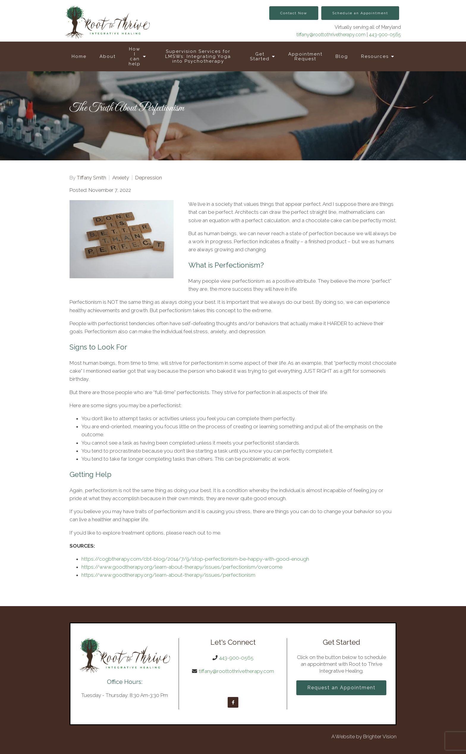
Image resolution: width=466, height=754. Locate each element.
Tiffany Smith (91, 177)
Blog (342, 56)
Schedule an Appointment (360, 13)
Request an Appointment (341, 687)
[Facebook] (233, 702)
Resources (375, 56)
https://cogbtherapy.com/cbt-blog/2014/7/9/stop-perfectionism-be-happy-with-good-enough (195, 559)
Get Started (260, 56)
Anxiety (120, 177)
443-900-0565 (385, 34)
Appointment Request (305, 56)
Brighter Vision (379, 736)
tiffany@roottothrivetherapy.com (331, 34)
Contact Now (293, 13)
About (108, 56)
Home (79, 56)
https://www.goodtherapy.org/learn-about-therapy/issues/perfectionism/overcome (181, 567)
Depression (148, 177)
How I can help (135, 56)
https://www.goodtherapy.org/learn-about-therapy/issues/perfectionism (168, 575)
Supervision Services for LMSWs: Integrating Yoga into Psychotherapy (198, 56)
